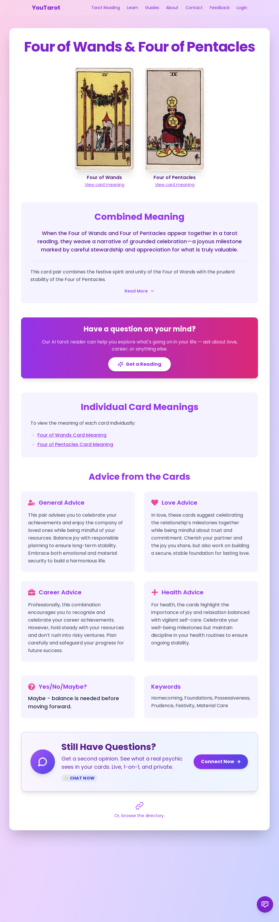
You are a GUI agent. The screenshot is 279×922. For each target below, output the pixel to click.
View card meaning (104, 185)
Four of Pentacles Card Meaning (75, 444)
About (172, 8)
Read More (140, 291)
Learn (132, 8)
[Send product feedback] (265, 904)
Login (242, 8)
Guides (152, 8)
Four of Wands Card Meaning (71, 435)
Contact (194, 8)
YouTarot (46, 8)
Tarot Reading (105, 8)
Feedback (220, 8)
